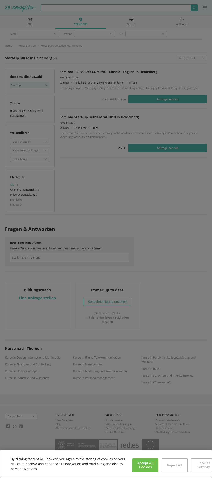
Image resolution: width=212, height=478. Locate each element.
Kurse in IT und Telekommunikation (97, 357)
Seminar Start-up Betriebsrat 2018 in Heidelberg (99, 117)
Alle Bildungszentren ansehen (172, 432)
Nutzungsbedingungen (119, 424)
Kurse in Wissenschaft (156, 382)
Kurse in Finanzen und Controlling (28, 364)
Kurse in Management (88, 364)
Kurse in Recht (151, 369)
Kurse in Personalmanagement (94, 378)
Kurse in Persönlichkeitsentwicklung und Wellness (168, 359)
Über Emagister (64, 420)
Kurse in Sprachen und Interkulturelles (167, 375)
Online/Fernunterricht (23, 189)
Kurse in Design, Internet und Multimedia (32, 357)
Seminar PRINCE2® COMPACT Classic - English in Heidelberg (108, 71)
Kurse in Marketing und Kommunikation (100, 371)
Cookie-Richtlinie (115, 432)
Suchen (194, 8)
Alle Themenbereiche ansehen (72, 428)
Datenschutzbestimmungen (122, 428)
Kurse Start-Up (27, 45)
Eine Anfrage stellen (37, 297)
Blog (58, 424)
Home (8, 45)
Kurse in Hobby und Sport (22, 371)
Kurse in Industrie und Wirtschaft (27, 378)
